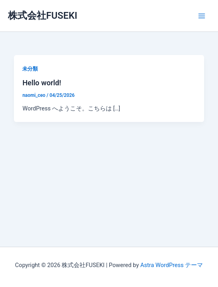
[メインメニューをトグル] (201, 16)
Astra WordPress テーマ (171, 265)
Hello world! (41, 83)
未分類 (30, 69)
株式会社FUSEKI (42, 15)
